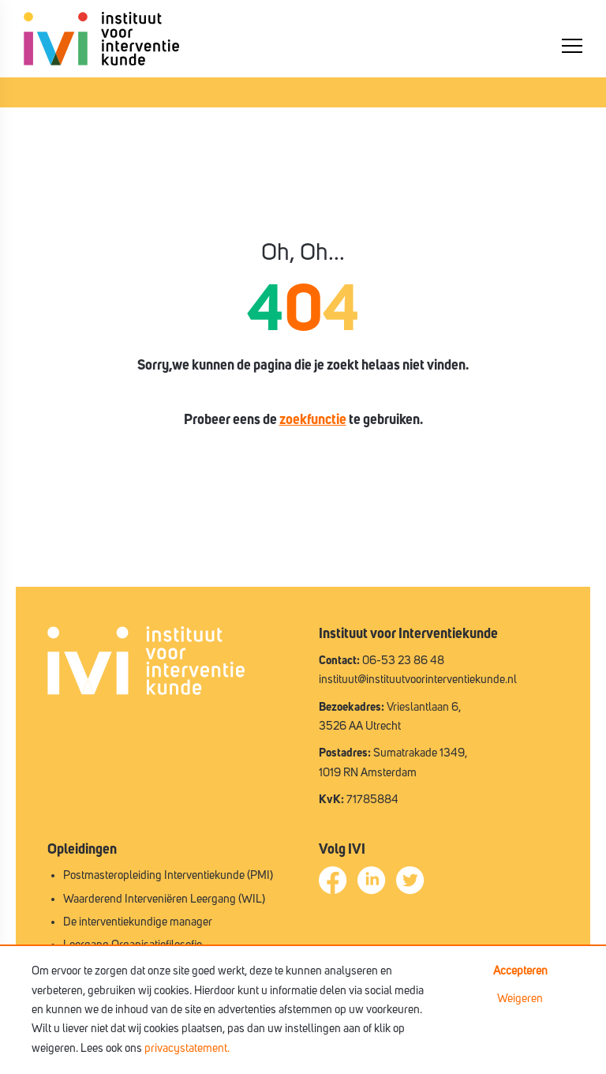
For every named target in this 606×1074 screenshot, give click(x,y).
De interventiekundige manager (137, 922)
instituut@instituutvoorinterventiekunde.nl (418, 679)
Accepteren (520, 971)
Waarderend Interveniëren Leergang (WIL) (164, 899)
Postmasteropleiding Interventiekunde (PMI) (168, 875)
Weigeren (520, 999)
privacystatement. (187, 1048)
